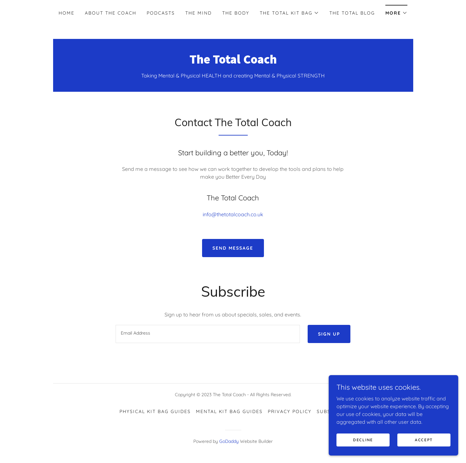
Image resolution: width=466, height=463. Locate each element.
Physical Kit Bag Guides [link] (155, 411)
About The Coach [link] (110, 13)
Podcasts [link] (161, 13)
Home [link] (66, 13)
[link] (233, 61)
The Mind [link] (198, 13)
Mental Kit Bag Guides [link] (229, 411)
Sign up (329, 334)
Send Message (232, 248)
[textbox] (208, 334)
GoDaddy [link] (229, 441)
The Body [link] (235, 13)
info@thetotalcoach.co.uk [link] (233, 214)
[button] (289, 13)
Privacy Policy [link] (290, 411)
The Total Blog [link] (352, 13)
